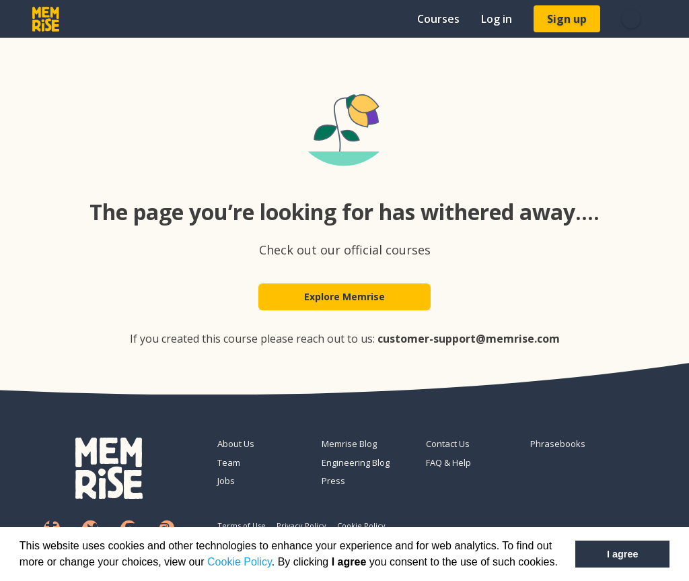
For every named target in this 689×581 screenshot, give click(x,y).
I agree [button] (622, 554)
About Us (235, 444)
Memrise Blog (349, 444)
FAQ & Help (448, 462)
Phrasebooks (557, 444)
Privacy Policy (301, 525)
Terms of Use (241, 525)
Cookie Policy (239, 562)
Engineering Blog (356, 462)
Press (333, 481)
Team (228, 462)
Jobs (226, 481)
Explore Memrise (344, 297)
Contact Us (448, 444)
